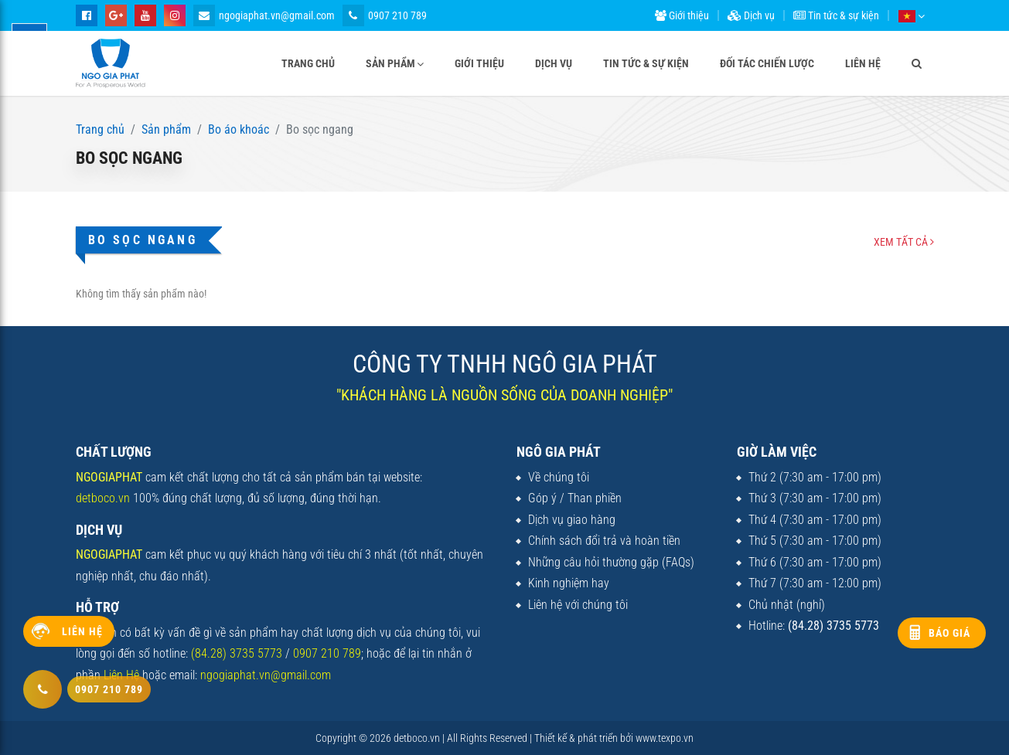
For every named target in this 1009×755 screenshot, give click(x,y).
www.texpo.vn (665, 738)
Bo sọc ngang (142, 240)
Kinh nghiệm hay (568, 583)
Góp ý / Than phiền (575, 498)
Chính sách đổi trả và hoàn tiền (604, 540)
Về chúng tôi (558, 477)
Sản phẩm (390, 63)
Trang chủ (308, 63)
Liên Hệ (121, 675)
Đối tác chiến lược (767, 63)
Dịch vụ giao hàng (571, 519)
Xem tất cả (904, 242)
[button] (911, 15)
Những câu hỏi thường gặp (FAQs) (611, 562)
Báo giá (949, 633)
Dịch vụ (751, 15)
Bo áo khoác (238, 129)
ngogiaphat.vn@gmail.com (264, 15)
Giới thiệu (682, 15)
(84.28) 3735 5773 (236, 653)
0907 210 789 (385, 15)
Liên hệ (863, 63)
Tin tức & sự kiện (836, 15)
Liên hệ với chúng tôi (578, 604)
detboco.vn (103, 498)
